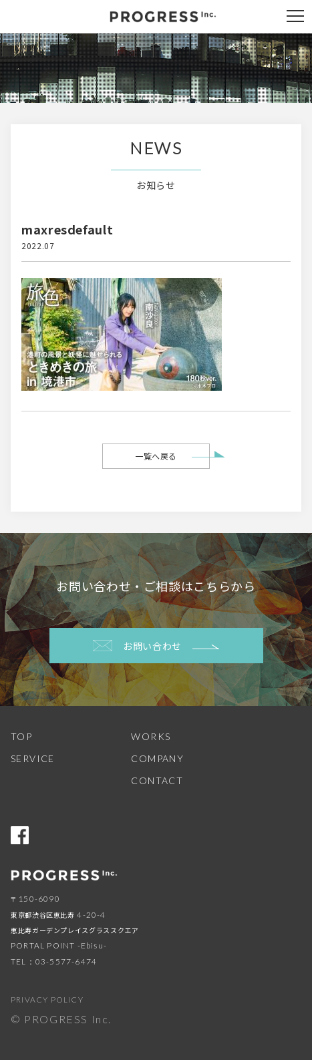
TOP (21, 736)
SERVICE (33, 758)
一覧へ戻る (156, 456)
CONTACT (157, 780)
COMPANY (157, 758)
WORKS (150, 736)
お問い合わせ (156, 646)
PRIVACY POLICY (47, 1000)
